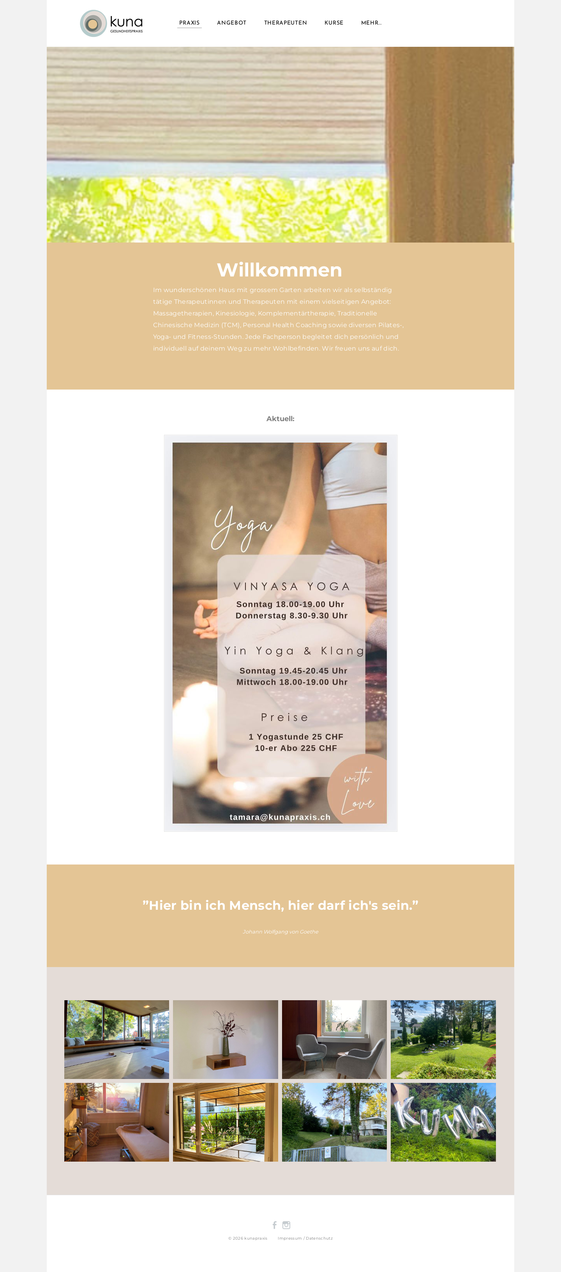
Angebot (232, 23)
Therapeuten (285, 23)
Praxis (189, 23)
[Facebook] (275, 1225)
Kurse (334, 23)
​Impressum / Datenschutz (305, 1238)
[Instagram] (286, 1225)
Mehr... (371, 23)
